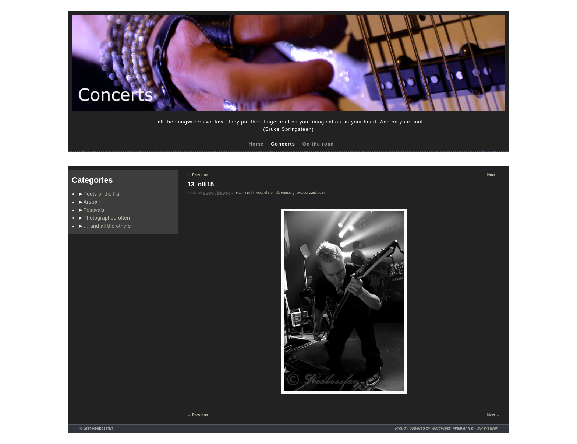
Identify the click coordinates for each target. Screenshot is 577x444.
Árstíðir (92, 202)
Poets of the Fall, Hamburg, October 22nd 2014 (290, 193)
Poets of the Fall (103, 194)
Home (255, 144)
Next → (493, 175)
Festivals (94, 210)
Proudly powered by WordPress (423, 428)
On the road (318, 144)
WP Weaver (487, 428)
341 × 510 (242, 193)
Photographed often (107, 218)
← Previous (197, 175)
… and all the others (107, 226)
